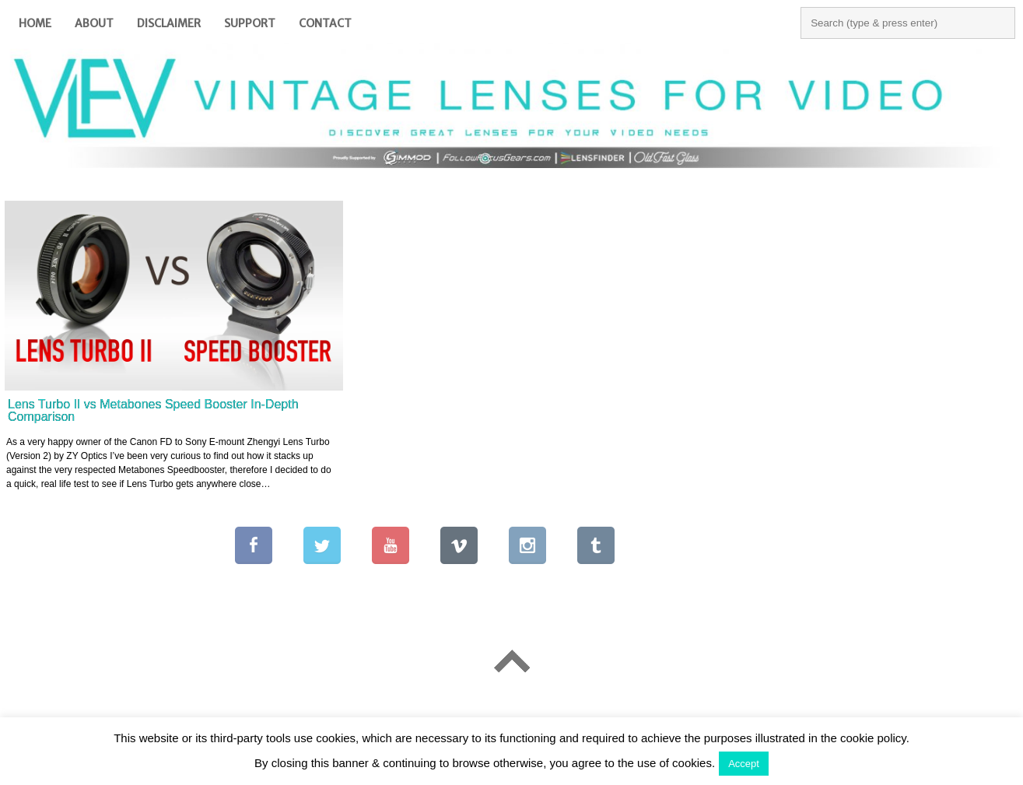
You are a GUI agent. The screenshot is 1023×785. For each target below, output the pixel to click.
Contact (325, 23)
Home (35, 23)
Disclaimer (169, 23)
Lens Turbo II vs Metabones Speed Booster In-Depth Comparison (153, 410)
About (94, 23)
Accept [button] (743, 763)
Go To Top (511, 661)
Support (249, 23)
